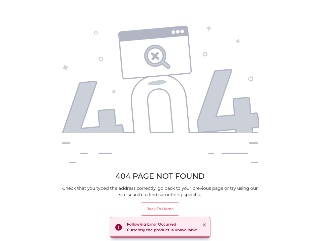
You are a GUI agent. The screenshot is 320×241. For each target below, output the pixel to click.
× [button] (204, 225)
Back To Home (160, 209)
